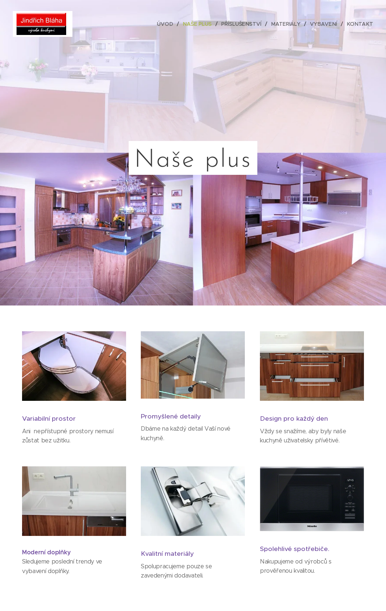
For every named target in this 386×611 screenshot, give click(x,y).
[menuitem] (170, 24)
